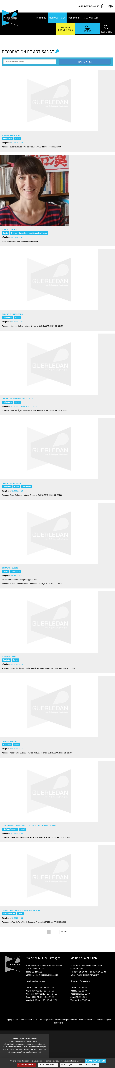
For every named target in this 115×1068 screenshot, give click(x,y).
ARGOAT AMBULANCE (11, 135)
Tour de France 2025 (65, 29)
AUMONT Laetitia (9, 230)
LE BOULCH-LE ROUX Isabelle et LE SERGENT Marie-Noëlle (29, 826)
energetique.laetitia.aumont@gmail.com (22, 241)
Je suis (87, 31)
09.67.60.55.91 (17, 664)
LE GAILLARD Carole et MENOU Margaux (21, 910)
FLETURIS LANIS (9, 657)
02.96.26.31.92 (17, 833)
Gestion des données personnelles (62, 1020)
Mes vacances (91, 17)
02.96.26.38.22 (17, 749)
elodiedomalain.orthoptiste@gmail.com (22, 580)
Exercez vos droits (87, 1020)
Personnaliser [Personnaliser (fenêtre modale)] (48, 1065)
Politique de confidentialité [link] (79, 1065)
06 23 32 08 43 (17, 237)
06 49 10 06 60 (17, 575)
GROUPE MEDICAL (9, 741)
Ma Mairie (40, 17)
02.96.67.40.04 (17, 491)
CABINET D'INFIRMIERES (12, 314)
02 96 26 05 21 (17, 918)
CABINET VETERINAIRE (11, 483)
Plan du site (58, 1023)
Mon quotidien (57, 17)
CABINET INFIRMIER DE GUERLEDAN (17, 399)
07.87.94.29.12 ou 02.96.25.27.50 (24, 406)
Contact (42, 1020)
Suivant (64, 932)
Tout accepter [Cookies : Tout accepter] (95, 1061)
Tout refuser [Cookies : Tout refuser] (26, 1065)
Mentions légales (104, 1020)
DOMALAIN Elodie (10, 568)
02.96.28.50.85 (17, 143)
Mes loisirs (74, 17)
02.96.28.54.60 (17, 322)
